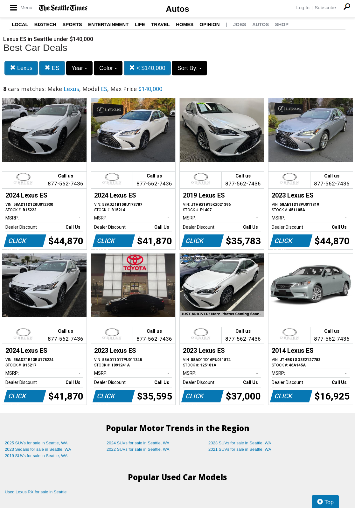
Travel (160, 24)
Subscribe (325, 7)
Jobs (239, 24)
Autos (177, 9)
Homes (184, 24)
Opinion (209, 24)
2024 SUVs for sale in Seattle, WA (138, 443)
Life (140, 24)
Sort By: (189, 68)
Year (79, 68)
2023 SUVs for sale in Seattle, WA (239, 443)
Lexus (21, 68)
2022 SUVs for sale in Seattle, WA (138, 449)
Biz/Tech (45, 24)
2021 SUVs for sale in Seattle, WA (239, 449)
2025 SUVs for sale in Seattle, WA (36, 443)
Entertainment (108, 24)
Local (20, 24)
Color (108, 68)
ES (52, 68)
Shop (282, 24)
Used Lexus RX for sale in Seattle (35, 492)
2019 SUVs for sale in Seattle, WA (36, 455)
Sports (72, 24)
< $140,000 (147, 68)
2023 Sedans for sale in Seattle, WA (38, 449)
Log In (303, 7)
